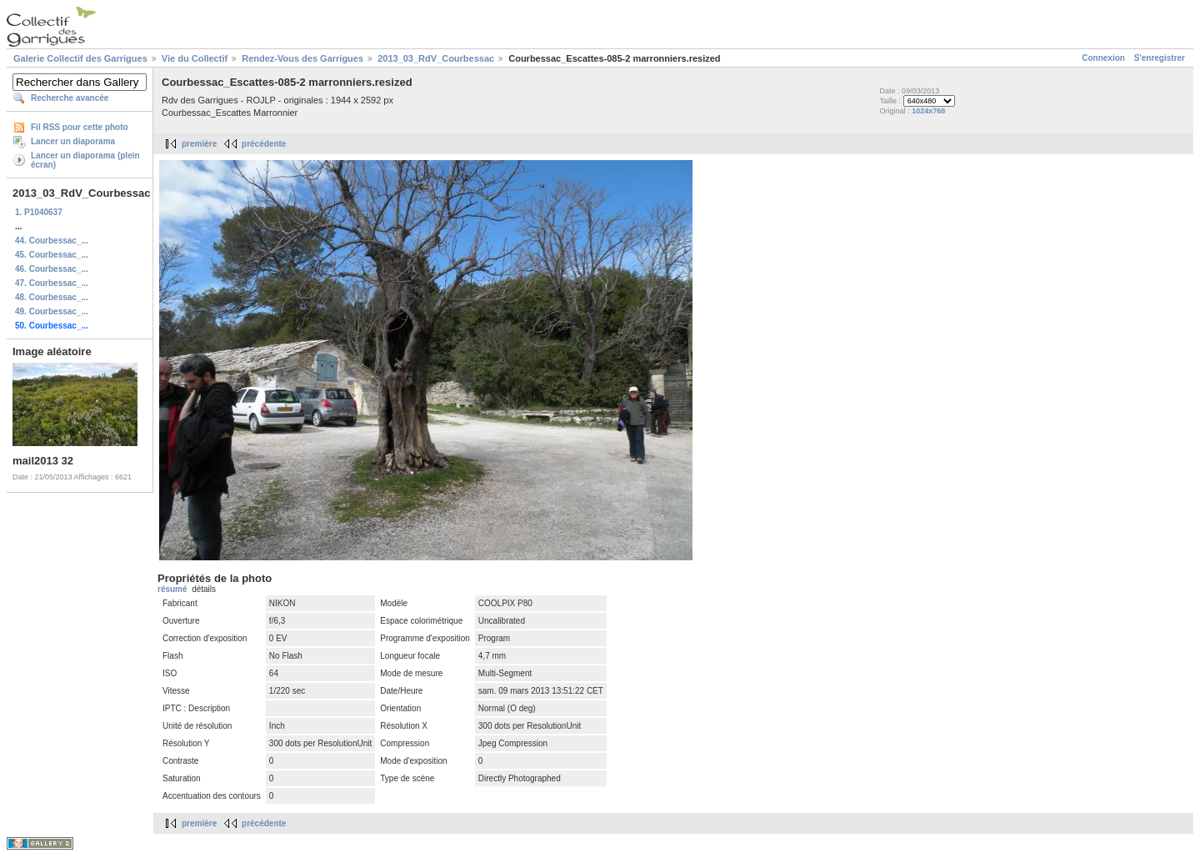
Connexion (1103, 58)
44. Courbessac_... (51, 240)
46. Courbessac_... (51, 268)
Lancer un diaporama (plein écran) (85, 160)
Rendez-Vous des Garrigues (302, 58)
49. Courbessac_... (51, 311)
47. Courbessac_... (51, 283)
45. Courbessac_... (51, 254)
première (199, 143)
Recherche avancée (69, 98)
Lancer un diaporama (73, 141)
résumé (173, 589)
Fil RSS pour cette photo (79, 127)
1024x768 (928, 111)
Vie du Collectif (195, 58)
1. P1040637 (38, 212)
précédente (264, 143)
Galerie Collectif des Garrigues (80, 58)
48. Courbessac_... (51, 297)
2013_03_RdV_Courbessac (436, 58)
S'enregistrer (1159, 58)
